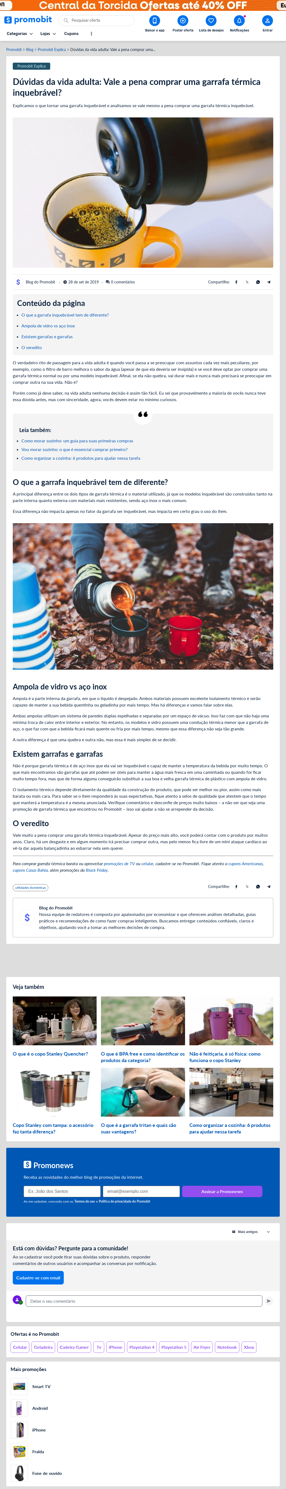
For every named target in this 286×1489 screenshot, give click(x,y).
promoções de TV (119, 863)
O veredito (31, 347)
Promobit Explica (52, 49)
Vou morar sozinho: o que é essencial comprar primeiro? (74, 449)
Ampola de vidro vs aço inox (48, 325)
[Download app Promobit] (155, 24)
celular (147, 863)
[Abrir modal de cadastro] (267, 24)
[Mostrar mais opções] (91, 33)
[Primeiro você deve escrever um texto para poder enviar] (269, 1301)
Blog (29, 49)
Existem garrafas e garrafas (47, 336)
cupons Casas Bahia (30, 870)
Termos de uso (84, 1201)
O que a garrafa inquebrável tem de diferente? (65, 314)
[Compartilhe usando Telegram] (269, 282)
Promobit (14, 49)
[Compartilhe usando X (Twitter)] (247, 282)
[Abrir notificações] (239, 24)
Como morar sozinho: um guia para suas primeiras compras (77, 440)
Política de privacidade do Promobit (124, 1201)
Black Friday (97, 870)
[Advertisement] (143, 960)
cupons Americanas (245, 863)
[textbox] (144, 1301)
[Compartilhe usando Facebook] (236, 282)
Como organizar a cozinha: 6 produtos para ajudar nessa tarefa (80, 458)
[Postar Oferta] (183, 24)
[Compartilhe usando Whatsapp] (258, 282)
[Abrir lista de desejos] (211, 24)
